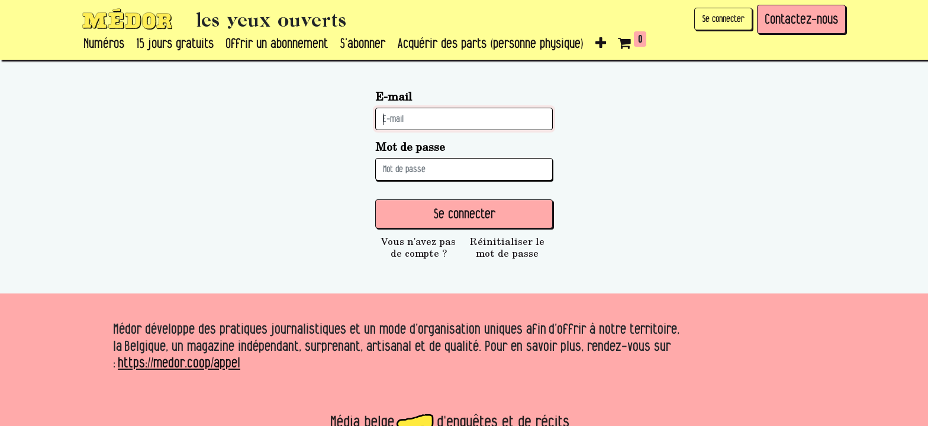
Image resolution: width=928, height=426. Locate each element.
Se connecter (723, 18)
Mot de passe (410, 146)
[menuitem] (104, 44)
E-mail (393, 96)
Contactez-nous (801, 19)
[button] (600, 44)
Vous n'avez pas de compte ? (418, 247)
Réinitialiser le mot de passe (507, 247)
